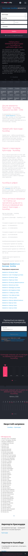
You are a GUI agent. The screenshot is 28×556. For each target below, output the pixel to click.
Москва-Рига (6, 471)
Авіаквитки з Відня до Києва (9, 302)
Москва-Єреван (7, 465)
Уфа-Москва (6, 486)
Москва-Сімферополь (8, 441)
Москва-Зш (6, 512)
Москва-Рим (6, 479)
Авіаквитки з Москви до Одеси (10, 277)
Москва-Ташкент (7, 506)
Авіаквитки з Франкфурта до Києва (11, 287)
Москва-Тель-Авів (7, 470)
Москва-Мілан (6, 501)
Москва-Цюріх (6, 504)
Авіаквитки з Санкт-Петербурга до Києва (12, 275)
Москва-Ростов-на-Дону (9, 455)
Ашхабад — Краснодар (14, 427)
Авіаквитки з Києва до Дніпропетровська (12, 300)
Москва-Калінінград (8, 494)
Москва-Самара (7, 480)
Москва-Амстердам (8, 497)
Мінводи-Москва (6, 450)
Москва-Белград (7, 510)
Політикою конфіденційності (17, 340)
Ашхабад (7, 188)
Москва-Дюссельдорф (9, 509)
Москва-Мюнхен (7, 462)
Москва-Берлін (7, 488)
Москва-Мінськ (7, 485)
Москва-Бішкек (7, 507)
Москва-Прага (6, 495)
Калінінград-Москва (8, 498)
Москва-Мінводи (6, 449)
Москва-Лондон (7, 474)
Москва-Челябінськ (8, 500)
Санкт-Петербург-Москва (9, 440)
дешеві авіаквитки (10, 115)
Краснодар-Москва (8, 453)
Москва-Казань (7, 477)
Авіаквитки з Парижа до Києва (10, 280)
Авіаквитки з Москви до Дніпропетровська (13, 282)
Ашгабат (3, 551)
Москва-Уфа (6, 476)
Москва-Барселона (8, 492)
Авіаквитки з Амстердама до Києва (11, 290)
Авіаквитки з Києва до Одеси (9, 305)
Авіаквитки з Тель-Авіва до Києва (10, 295)
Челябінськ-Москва (8, 503)
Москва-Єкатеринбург (9, 458)
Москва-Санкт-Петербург (9, 438)
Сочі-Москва (5, 444)
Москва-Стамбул (7, 461)
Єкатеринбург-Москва (9, 459)
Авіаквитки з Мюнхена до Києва (10, 285)
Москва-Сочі (5, 446)
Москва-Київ (5, 447)
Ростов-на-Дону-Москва (9, 456)
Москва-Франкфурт (8, 468)
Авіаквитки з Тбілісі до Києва (9, 297)
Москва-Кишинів (7, 467)
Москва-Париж (7, 464)
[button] (12, 380)
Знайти (14, 31)
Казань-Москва (7, 482)
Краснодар (4, 533)
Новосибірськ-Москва (8, 491)
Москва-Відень (7, 473)
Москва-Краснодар (8, 452)
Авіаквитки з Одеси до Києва (9, 308)
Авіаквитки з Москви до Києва (10, 272)
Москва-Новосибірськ (8, 489)
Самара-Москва (7, 483)
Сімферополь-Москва (8, 443)
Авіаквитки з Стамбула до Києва (10, 292)
